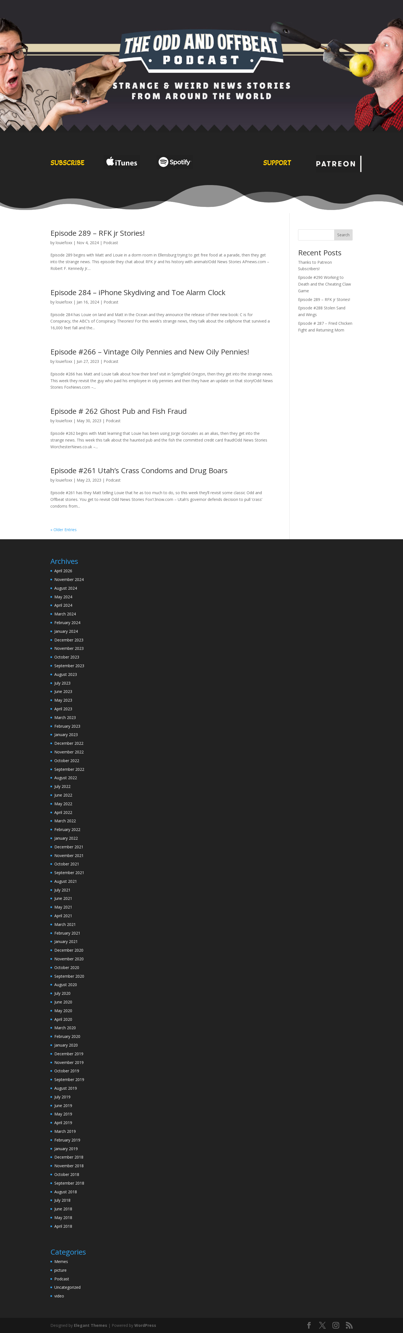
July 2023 (62, 683)
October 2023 (66, 657)
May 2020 (63, 1010)
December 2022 (68, 743)
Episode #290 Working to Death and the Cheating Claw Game (324, 284)
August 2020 (65, 984)
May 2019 (63, 1114)
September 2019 (69, 1079)
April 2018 (63, 1226)
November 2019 (69, 1062)
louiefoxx (64, 242)
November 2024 (69, 579)
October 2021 (66, 864)
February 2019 (67, 1140)
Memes (61, 1261)
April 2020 (63, 1019)
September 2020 (69, 976)
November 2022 (69, 752)
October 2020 (66, 967)
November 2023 (69, 648)
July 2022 (62, 786)
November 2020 (69, 958)
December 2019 (68, 1053)
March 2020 (65, 1027)
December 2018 (68, 1157)
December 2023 (68, 640)
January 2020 (66, 1045)
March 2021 (65, 924)
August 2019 (65, 1088)
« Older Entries (63, 529)
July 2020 (62, 993)
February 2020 (67, 1036)
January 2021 (66, 941)
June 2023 (63, 691)
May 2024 (63, 596)
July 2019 (62, 1096)
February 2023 (67, 726)
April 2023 (63, 708)
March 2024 (65, 614)
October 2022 (66, 760)
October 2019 (66, 1070)
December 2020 (68, 950)
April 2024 (63, 605)
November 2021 (69, 855)
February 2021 (67, 933)
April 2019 (63, 1122)
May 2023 (63, 700)
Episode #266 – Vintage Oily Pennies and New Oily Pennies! (149, 352)
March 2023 (65, 717)
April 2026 (63, 570)
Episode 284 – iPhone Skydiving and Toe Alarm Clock (138, 292)
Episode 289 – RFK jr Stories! (97, 233)
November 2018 (69, 1165)
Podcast (110, 242)
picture (60, 1270)
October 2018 (66, 1174)
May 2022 (63, 803)
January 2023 (66, 734)
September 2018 (69, 1183)
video (59, 1296)
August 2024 (65, 588)
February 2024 (67, 622)
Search (343, 234)
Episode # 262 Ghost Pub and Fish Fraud (118, 411)
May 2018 (63, 1217)
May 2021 (63, 907)
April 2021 (63, 915)
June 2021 (63, 898)
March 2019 (65, 1131)
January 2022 (66, 838)
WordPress (145, 1325)
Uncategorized (67, 1287)
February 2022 (67, 829)
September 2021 (69, 872)
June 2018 (63, 1208)
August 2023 (65, 674)
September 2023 (69, 665)
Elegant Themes (90, 1325)
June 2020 (63, 1002)
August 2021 (65, 881)
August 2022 (65, 777)
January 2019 (66, 1148)
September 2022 (69, 769)
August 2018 (65, 1191)
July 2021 (62, 890)
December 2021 (68, 846)
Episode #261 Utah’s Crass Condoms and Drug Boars (139, 470)
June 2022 (63, 795)
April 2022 (63, 812)
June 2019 (63, 1105)
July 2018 (62, 1200)
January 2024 (66, 631)
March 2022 (65, 820)
